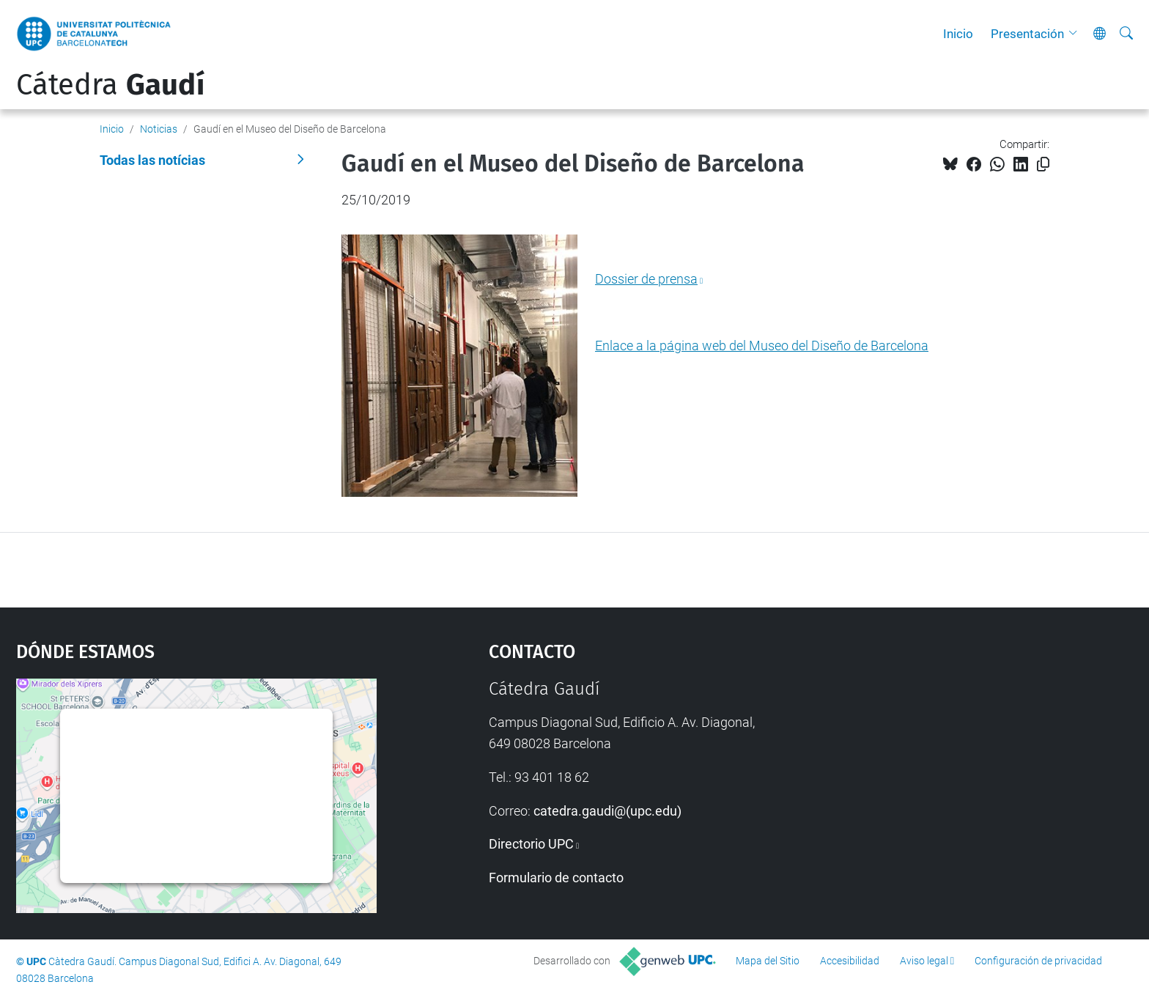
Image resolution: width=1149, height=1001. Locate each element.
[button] (1076, 34)
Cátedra (110, 85)
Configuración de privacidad (1038, 961)
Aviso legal (924, 961)
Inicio (958, 33)
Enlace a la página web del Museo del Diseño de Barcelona (761, 345)
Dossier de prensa (646, 279)
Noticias (158, 129)
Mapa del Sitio (767, 961)
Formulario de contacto (556, 877)
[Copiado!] (1043, 164)
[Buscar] (1126, 34)
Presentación (1027, 33)
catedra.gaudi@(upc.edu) (607, 811)
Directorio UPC (531, 844)
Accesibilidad (849, 961)
